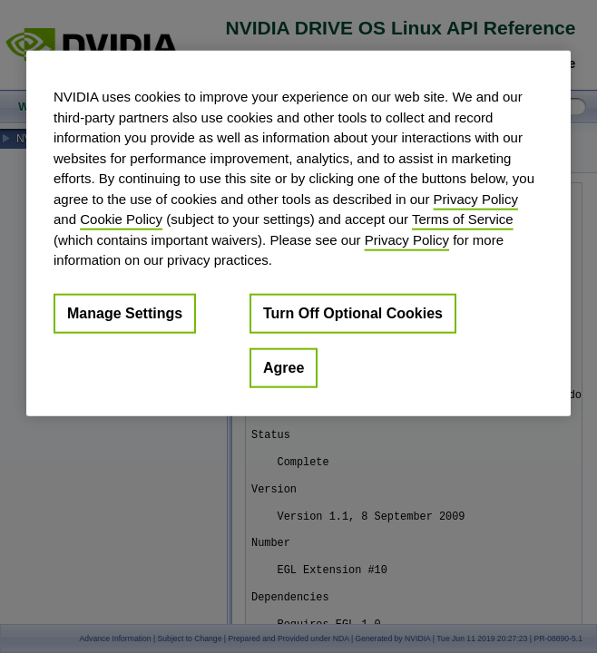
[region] (298, 233)
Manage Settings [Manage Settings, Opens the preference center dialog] (124, 312)
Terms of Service (463, 219)
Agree (283, 367)
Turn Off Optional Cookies (353, 312)
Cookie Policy (121, 219)
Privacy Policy (476, 198)
